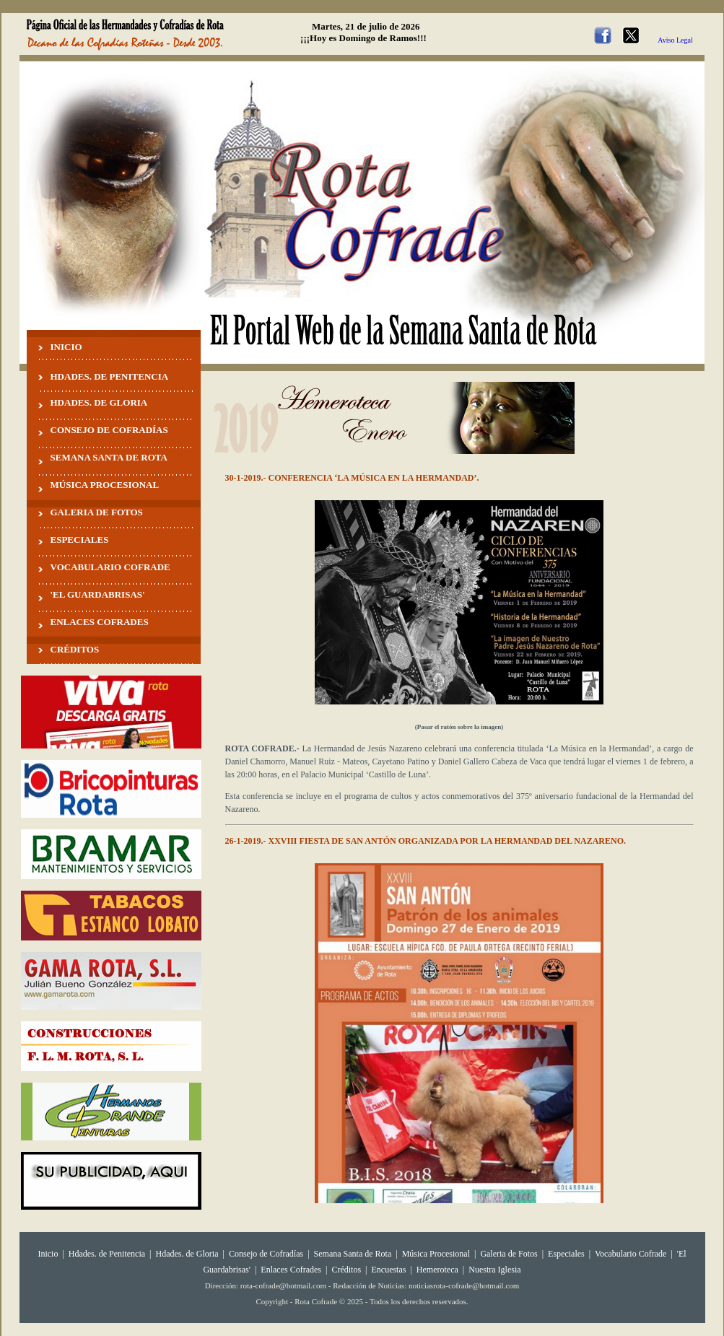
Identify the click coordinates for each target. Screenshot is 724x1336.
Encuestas (388, 1270)
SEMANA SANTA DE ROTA (109, 457)
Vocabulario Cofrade (630, 1254)
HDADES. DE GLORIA (99, 402)
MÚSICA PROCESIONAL (105, 484)
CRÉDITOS (75, 649)
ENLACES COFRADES (100, 621)
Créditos (346, 1270)
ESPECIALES (80, 539)
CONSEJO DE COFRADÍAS (109, 429)
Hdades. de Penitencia (107, 1254)
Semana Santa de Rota (353, 1254)
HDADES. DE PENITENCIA (110, 376)
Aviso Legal (675, 40)
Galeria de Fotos (508, 1254)
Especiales (566, 1254)
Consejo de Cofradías (266, 1254)
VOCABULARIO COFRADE (110, 567)
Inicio (48, 1254)
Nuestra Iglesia (494, 1270)
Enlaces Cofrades (291, 1270)
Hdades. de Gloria (188, 1254)
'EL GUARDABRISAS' (98, 594)
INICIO (66, 346)
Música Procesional (436, 1254)
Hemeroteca (437, 1270)
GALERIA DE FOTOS (97, 512)
